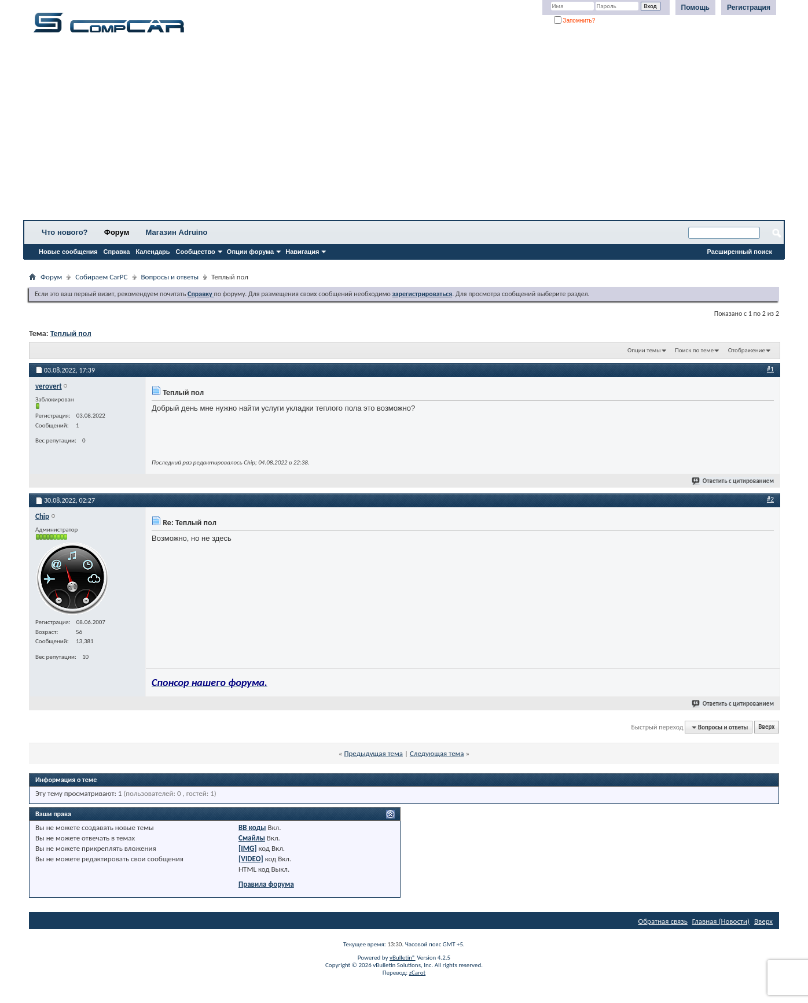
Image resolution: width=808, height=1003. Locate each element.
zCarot (417, 972)
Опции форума (250, 251)
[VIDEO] (250, 858)
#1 (770, 369)
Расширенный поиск (739, 251)
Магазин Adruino (177, 232)
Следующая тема (437, 753)
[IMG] (247, 848)
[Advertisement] (361, 130)
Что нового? (65, 232)
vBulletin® (403, 957)
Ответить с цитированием (733, 481)
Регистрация (748, 7)
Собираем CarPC (101, 276)
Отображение (746, 350)
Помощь (695, 7)
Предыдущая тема (373, 753)
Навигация (302, 251)
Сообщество (195, 251)
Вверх (766, 727)
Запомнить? (575, 20)
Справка (117, 251)
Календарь (152, 251)
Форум (116, 232)
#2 (770, 499)
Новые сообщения (68, 251)
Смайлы (251, 838)
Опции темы (644, 350)
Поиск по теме (694, 350)
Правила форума (266, 884)
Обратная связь (663, 921)
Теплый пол (70, 333)
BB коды (252, 827)
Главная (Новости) (721, 921)
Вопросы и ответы (170, 276)
